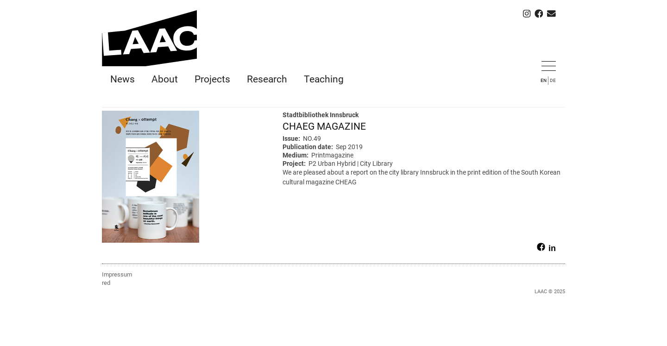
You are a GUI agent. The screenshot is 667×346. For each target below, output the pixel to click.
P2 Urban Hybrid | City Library (350, 163)
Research (267, 79)
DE (553, 80)
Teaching (324, 79)
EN (544, 80)
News (122, 79)
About (164, 79)
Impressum (117, 274)
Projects (212, 79)
